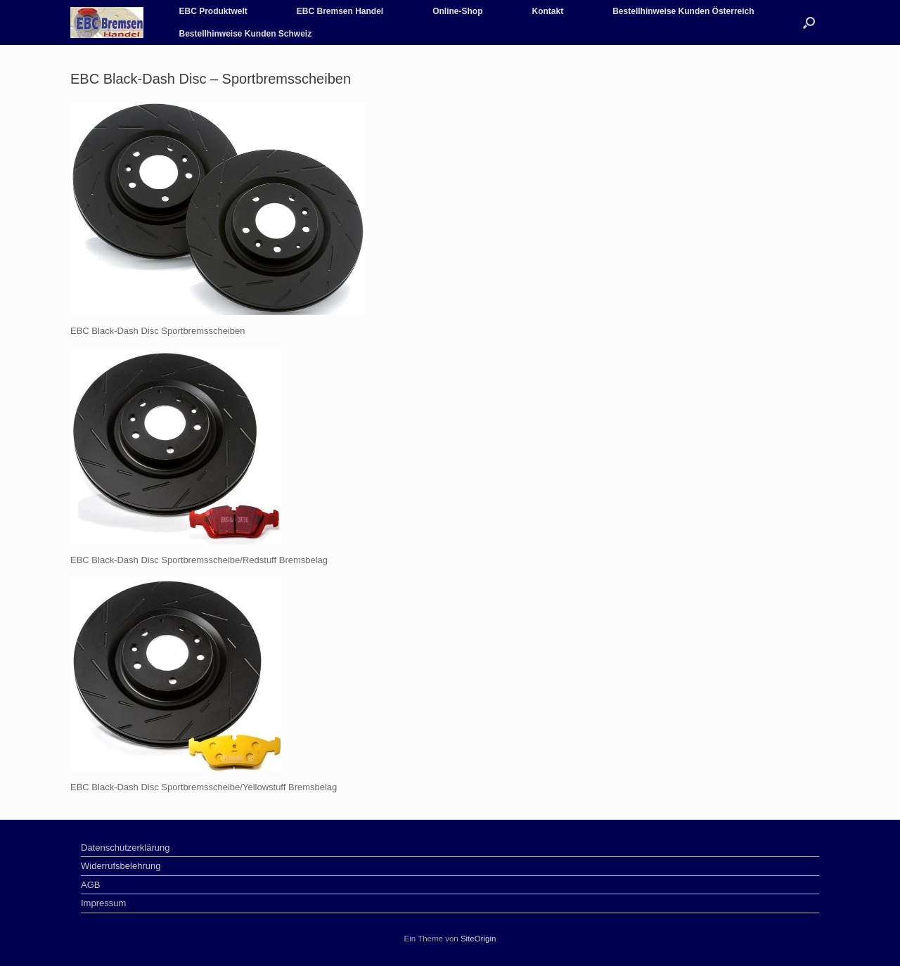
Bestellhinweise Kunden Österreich (683, 11)
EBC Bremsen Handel (340, 11)
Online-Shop (457, 11)
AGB (90, 885)
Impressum (103, 903)
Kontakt (548, 11)
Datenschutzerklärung (125, 847)
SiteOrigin (478, 938)
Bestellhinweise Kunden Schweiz (245, 34)
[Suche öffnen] (809, 22)
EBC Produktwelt (213, 11)
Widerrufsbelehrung (120, 866)
